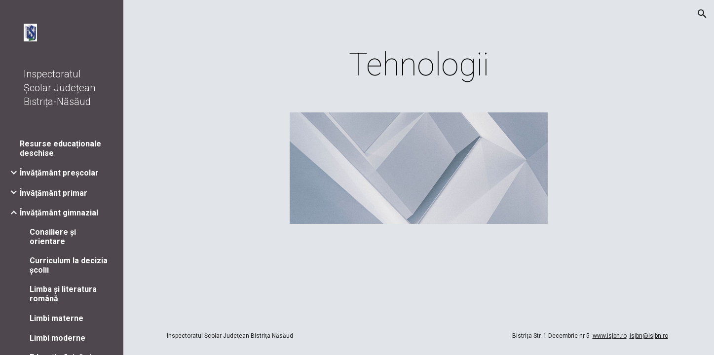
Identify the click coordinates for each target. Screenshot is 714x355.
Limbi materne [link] (56, 318)
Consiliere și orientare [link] (53, 236)
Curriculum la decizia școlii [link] (69, 265)
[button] (702, 14)
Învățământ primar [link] (53, 193)
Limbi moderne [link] (57, 338)
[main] (418, 65)
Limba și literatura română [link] (63, 293)
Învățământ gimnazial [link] (59, 212)
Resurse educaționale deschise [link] (60, 148)
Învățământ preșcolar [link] (59, 173)
